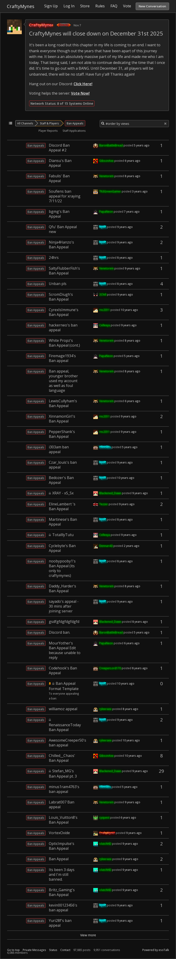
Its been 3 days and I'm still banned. (61, 874)
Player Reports (48, 130)
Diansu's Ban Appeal (60, 163)
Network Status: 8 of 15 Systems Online (61, 103)
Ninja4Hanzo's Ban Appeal (61, 244)
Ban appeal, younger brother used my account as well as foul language (63, 381)
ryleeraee (105, 709)
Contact (65, 950)
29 (161, 771)
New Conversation (152, 6)
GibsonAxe (106, 160)
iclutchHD (105, 843)
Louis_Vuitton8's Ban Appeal (63, 820)
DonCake (105, 447)
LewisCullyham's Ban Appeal (63, 403)
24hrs (54, 257)
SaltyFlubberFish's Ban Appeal (64, 271)
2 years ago (131, 546)
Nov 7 (77, 25)
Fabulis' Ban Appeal (59, 178)
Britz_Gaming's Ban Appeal (62, 892)
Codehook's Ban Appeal (63, 670)
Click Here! (83, 83)
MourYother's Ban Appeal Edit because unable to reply (64, 650)
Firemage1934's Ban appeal (62, 358)
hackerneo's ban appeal (63, 327)
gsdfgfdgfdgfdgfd (64, 621)
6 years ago (132, 160)
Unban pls (57, 283)
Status (53, 950)
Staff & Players (49, 123)
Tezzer (103, 504)
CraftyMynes (20, 6)
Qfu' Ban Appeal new (63, 229)
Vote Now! (80, 93)
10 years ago (129, 310)
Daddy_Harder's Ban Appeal (62, 588)
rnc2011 (104, 310)
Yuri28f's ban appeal (60, 923)
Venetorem (106, 176)
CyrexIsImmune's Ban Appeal (63, 312)
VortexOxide (59, 832)
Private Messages (34, 950)
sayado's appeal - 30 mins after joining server (64, 606)
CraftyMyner (41, 24)
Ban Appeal (59, 858)
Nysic (102, 227)
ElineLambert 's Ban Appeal (62, 506)
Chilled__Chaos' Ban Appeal (62, 758)
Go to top (13, 950)
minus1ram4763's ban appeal (64, 789)
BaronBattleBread (111, 145)
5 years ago (141, 145)
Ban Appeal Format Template (64, 686)
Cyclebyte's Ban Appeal (62, 548)
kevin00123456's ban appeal (63, 907)
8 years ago (132, 176)
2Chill (102, 294)
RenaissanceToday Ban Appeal (65, 727)
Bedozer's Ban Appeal (61, 480)
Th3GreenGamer (110, 191)
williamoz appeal (63, 708)
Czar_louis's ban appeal (63, 465)
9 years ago (125, 227)
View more (88, 935)
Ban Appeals (75, 123)
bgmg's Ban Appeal (59, 214)
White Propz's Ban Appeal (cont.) (64, 343)
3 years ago (140, 191)
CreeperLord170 (110, 668)
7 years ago (132, 211)
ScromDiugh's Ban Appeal (61, 297)
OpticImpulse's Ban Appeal (61, 846)
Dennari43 (106, 546)
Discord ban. (59, 632)
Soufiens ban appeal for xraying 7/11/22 (64, 196)
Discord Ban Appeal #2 (59, 148)
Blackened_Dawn (110, 493)
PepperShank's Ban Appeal (62, 434)
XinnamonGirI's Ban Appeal (62, 419)
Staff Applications (74, 130)
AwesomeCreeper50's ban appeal (67, 743)
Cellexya (104, 325)
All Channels (25, 123)
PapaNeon (106, 211)
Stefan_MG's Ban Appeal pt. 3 (63, 773)
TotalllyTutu (63, 534)
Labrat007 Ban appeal (61, 804)
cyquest (104, 817)
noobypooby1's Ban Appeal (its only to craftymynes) (62, 568)
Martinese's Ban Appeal (63, 522)
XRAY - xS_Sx (63, 493)
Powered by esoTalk (155, 950)
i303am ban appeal (59, 449)
